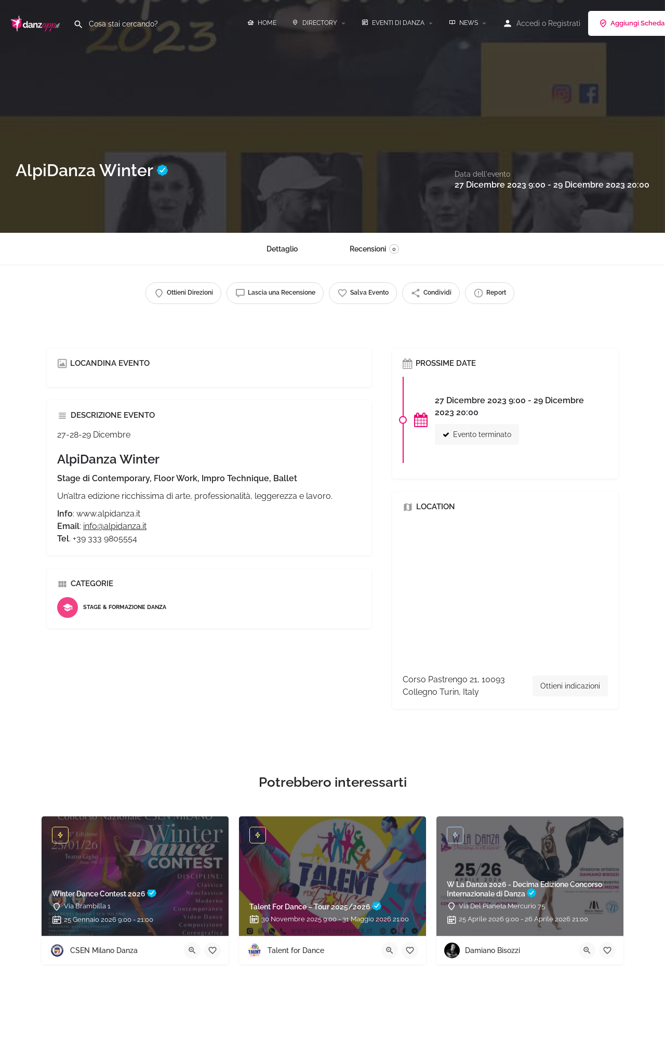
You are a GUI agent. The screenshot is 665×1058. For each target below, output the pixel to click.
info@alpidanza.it (115, 526)
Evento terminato (477, 434)
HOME (261, 23)
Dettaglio (282, 249)
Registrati (564, 23)
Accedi (528, 23)
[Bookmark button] (212, 950)
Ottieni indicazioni (570, 686)
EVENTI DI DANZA (393, 23)
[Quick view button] (192, 950)
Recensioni (374, 249)
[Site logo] (36, 22)
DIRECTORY (314, 23)
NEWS (463, 23)
